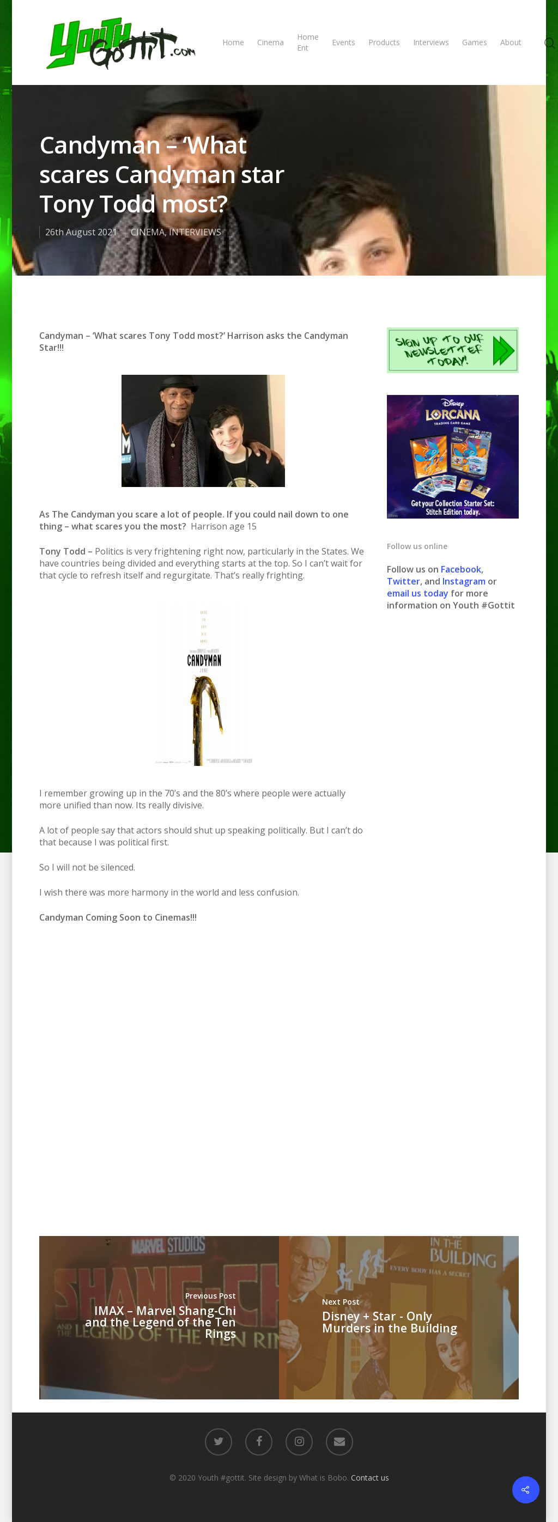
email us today (417, 593)
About (510, 42)
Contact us (370, 1477)
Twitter (403, 581)
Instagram (465, 581)
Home (233, 42)
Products (384, 42)
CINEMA (148, 232)
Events (343, 42)
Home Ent (308, 42)
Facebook (461, 569)
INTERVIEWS (195, 232)
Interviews (431, 42)
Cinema (270, 42)
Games (474, 42)
